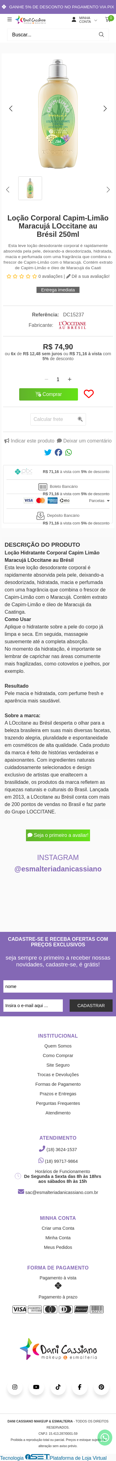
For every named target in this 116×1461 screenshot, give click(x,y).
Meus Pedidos (58, 1247)
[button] (10, 108)
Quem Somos (58, 1045)
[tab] (58, 472)
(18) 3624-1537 (58, 1149)
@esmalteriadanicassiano (58, 869)
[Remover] (46, 379)
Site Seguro (58, 1065)
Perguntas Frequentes (58, 1103)
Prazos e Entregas (58, 1093)
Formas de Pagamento (57, 1084)
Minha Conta (58, 1237)
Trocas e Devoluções (58, 1074)
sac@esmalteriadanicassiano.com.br (58, 1192)
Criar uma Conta (58, 1228)
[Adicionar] (69, 379)
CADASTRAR (91, 1005)
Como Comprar (58, 1055)
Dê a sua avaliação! (88, 276)
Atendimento (58, 1112)
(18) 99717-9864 (58, 1161)
